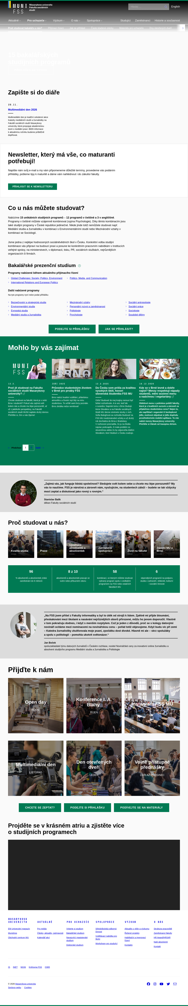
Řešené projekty (132, 933)
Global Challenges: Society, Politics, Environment (36, 278)
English (175, 6)
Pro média (42, 929)
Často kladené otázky (102, 28)
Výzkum (130, 922)
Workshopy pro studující (106, 943)
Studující (125, 20)
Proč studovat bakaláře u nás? (25, 28)
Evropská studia (19, 310)
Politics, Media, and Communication (88, 278)
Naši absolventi (161, 942)
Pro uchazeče (77, 922)
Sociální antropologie (139, 302)
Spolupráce (105, 922)
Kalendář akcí (43, 937)
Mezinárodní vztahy (80, 302)
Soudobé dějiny (137, 314)
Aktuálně (44, 922)
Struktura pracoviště (163, 929)
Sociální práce (136, 306)
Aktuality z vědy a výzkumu (137, 929)
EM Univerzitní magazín (19, 929)
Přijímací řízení (56, 28)
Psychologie (76, 314)
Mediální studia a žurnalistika (26, 314)
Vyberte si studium (74, 929)
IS (9, 967)
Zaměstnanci (142, 20)
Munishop (12, 933)
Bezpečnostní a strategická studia (28, 302)
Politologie (75, 310)
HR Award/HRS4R (162, 937)
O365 (47, 967)
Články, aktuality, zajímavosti (50, 933)
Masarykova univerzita (17, 920)
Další (40, 448)
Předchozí (14, 448)
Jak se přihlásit (77, 28)
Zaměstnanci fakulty (163, 933)
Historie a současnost (167, 20)
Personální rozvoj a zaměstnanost (87, 306)
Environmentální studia (23, 306)
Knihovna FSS (35, 967)
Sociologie (134, 310)
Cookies (28, 987)
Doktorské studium (74, 945)
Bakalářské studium (75, 933)
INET (15, 967)
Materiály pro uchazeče (131, 28)
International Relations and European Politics (34, 282)
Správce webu (14, 987)
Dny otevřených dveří (161, 28)
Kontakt (157, 946)
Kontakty (128, 945)
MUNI (23, 967)
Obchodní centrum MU (18, 937)
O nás (158, 922)
